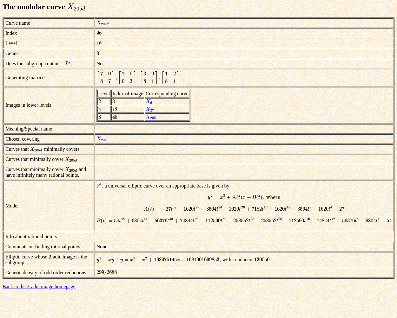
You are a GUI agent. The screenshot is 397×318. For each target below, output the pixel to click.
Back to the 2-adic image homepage (39, 286)
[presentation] (76, 7)
